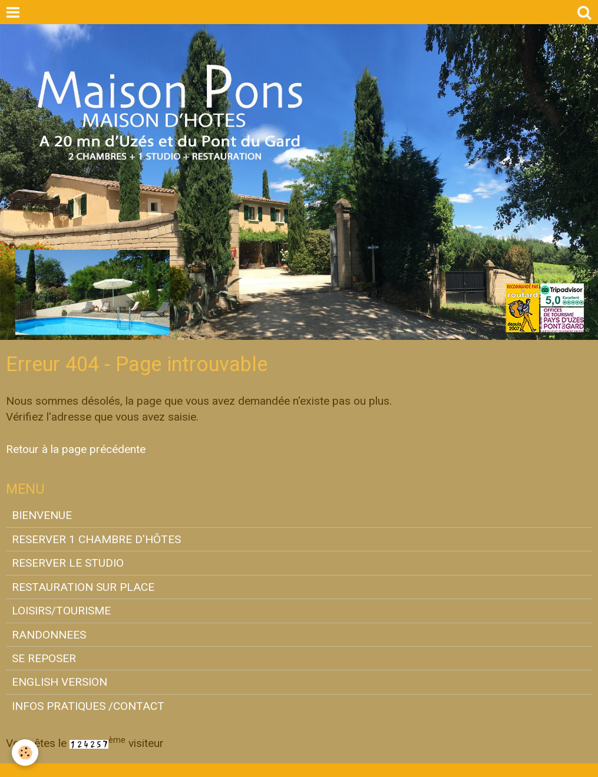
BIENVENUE (42, 515)
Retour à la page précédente (76, 449)
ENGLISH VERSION (59, 682)
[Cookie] (25, 752)
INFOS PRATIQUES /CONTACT (88, 706)
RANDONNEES (49, 635)
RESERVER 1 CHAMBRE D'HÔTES (96, 539)
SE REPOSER (44, 658)
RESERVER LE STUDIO (68, 563)
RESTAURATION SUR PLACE (83, 587)
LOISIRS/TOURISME (61, 610)
